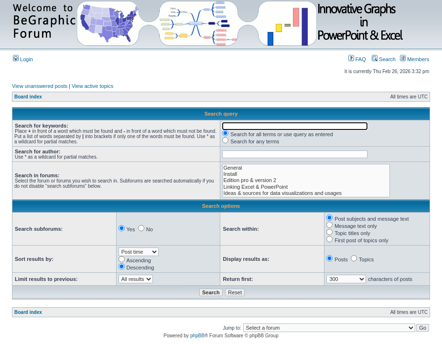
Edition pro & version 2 (306, 180)
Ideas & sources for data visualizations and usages (306, 193)
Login (23, 59)
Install (306, 174)
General (306, 168)
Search (384, 59)
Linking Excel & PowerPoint (306, 187)
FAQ (357, 59)
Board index (28, 96)
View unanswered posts (39, 86)
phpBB (197, 335)
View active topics (92, 86)
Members (414, 59)
